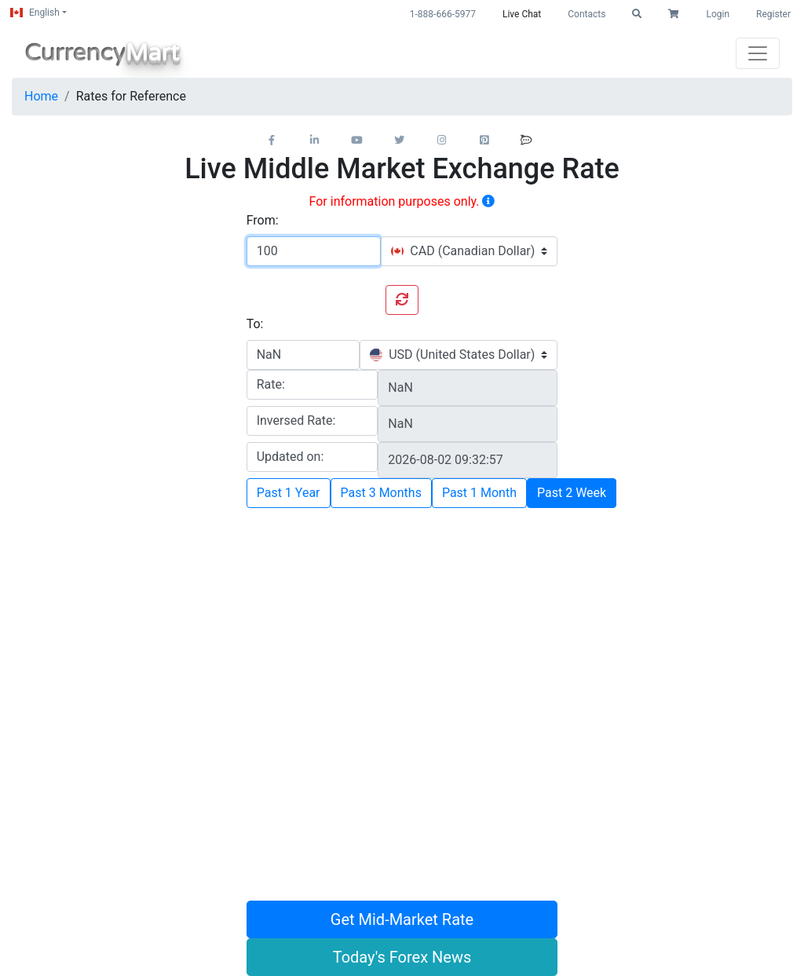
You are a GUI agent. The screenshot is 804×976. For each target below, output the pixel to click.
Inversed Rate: (296, 420)
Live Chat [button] (521, 14)
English (35, 12)
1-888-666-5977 (443, 14)
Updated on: (290, 456)
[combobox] (469, 251)
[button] (637, 14)
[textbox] (463, 251)
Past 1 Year (288, 492)
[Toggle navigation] (758, 53)
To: (255, 323)
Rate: (271, 384)
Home (41, 96)
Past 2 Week (571, 492)
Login (717, 14)
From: (263, 220)
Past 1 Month (479, 492)
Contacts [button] (586, 14)
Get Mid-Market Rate (402, 919)
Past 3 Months (381, 492)
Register (773, 14)
